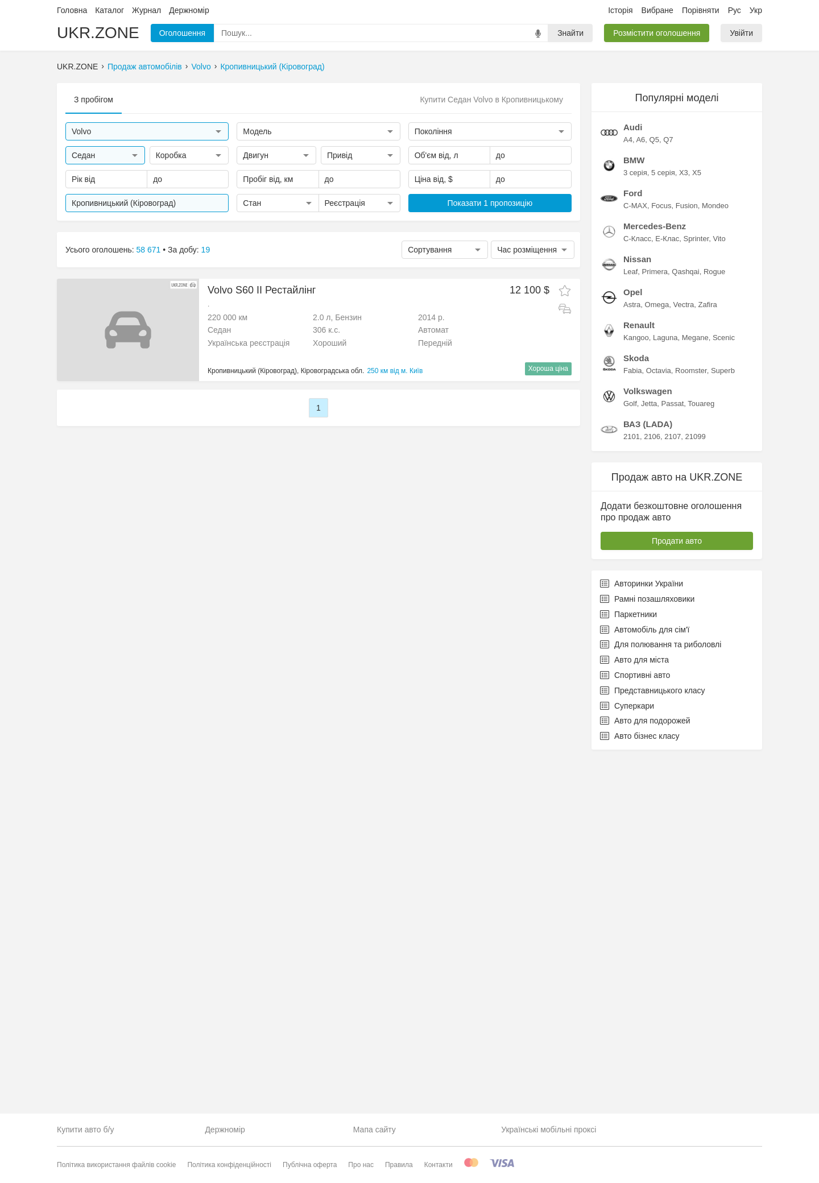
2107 (672, 789)
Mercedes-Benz (654, 579)
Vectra (683, 657)
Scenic (724, 690)
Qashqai (685, 624)
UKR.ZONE (98, 33)
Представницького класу (652, 1043)
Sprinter (696, 591)
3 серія (635, 525)
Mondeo (715, 558)
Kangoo (636, 690)
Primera (655, 624)
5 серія (663, 525)
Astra (631, 657)
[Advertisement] (677, 253)
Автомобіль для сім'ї (645, 982)
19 (205, 249)
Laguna (665, 690)
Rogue (714, 624)
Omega (657, 657)
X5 (696, 525)
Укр (756, 10)
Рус (734, 10)
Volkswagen (647, 743)
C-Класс (637, 591)
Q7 (668, 492)
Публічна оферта (310, 1165)
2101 (631, 789)
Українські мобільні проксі (548, 1129)
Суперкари (627, 1058)
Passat (672, 756)
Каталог (109, 10)
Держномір (189, 10)
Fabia (632, 723)
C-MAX (635, 558)
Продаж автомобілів (144, 66)
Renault (639, 677)
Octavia (658, 723)
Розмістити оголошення (656, 33)
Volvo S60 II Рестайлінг (262, 290)
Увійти (741, 33)
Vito (719, 591)
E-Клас (667, 591)
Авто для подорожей (645, 1073)
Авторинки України (641, 936)
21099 (695, 789)
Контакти (438, 1165)
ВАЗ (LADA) (647, 776)
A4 (627, 492)
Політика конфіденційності (229, 1165)
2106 (652, 789)
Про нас (361, 1165)
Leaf (630, 624)
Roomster (691, 723)
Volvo (200, 66)
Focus (661, 558)
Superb (723, 723)
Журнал (146, 10)
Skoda (636, 710)
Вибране (657, 10)
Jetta (649, 756)
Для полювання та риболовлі (660, 997)
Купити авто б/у (85, 1129)
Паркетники (628, 966)
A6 (640, 492)
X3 (683, 525)
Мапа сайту (374, 1129)
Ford (632, 546)
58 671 (148, 249)
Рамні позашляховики (647, 951)
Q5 (654, 492)
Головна (72, 10)
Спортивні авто (635, 1027)
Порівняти (700, 10)
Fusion (687, 558)
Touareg (701, 756)
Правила (399, 1165)
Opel (632, 645)
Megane (695, 690)
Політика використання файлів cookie (116, 1165)
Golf (630, 756)
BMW (634, 513)
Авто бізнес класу (640, 1088)
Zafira (707, 657)
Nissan (637, 612)
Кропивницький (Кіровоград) (272, 66)
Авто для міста (634, 1012)
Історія (620, 10)
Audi (632, 480)
